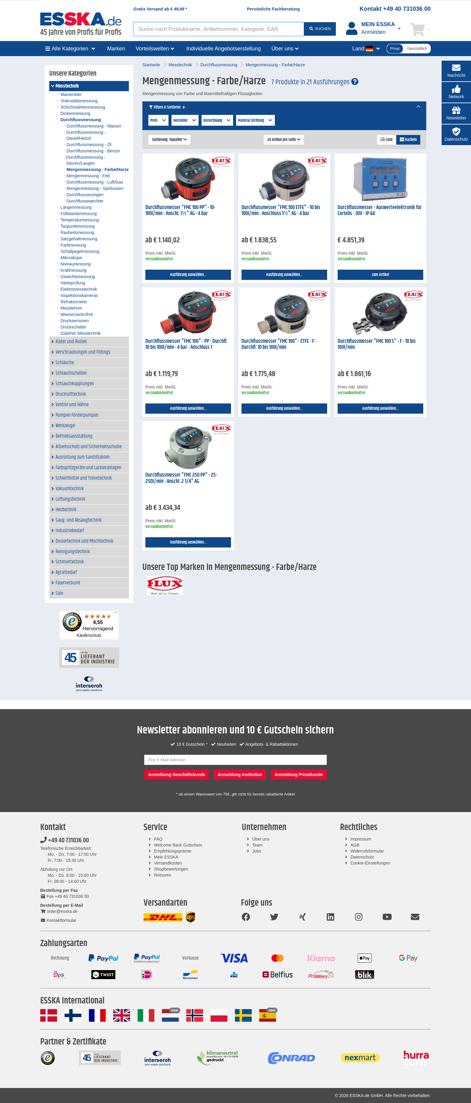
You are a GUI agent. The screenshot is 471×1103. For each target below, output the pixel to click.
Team (257, 845)
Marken (116, 49)
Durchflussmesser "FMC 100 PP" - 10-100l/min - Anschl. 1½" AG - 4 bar (180, 210)
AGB (355, 845)
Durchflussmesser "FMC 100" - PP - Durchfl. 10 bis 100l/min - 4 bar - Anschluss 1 (186, 344)
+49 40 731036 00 (64, 840)
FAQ (158, 839)
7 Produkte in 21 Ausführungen (315, 82)
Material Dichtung (255, 121)
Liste (387, 139)
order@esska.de (58, 911)
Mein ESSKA (166, 857)
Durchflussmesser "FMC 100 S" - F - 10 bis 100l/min (377, 344)
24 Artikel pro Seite (283, 139)
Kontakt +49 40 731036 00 (395, 8)
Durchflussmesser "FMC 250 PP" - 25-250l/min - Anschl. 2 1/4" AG (181, 478)
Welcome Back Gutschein (178, 845)
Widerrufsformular (367, 851)
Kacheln (408, 139)
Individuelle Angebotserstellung (223, 49)
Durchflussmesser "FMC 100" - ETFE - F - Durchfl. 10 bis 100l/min (279, 344)
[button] (456, 92)
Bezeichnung (217, 121)
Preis (158, 121)
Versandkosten (168, 863)
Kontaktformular (58, 920)
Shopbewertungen (171, 869)
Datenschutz (362, 857)
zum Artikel (380, 274)
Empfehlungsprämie (173, 851)
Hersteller (185, 121)
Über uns (260, 839)
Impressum (361, 839)
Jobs (256, 851)
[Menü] (115, 614)
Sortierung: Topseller (169, 139)
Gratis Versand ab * (160, 9)
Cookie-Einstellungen (370, 863)
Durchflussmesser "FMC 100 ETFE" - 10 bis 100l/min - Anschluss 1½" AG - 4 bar (281, 210)
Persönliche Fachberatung (273, 9)
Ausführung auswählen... (188, 274)
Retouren (163, 875)
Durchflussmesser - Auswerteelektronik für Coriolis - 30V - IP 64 (380, 210)
